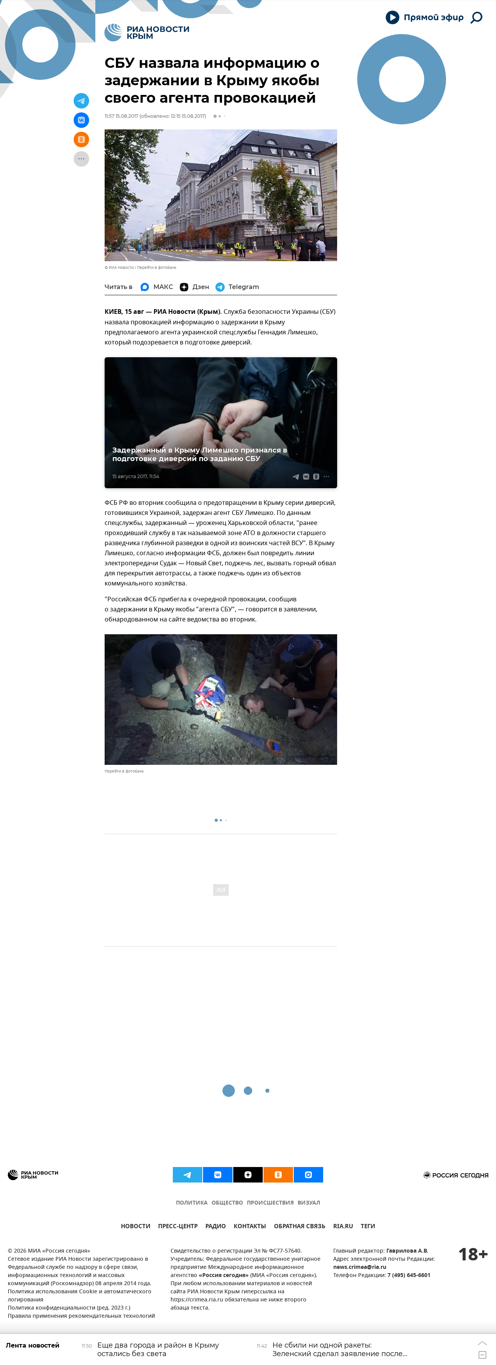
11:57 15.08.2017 (121, 116)
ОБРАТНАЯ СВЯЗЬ (300, 1227)
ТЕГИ (368, 1227)
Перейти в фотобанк (156, 267)
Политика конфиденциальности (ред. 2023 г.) (69, 1308)
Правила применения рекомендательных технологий (81, 1316)
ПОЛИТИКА (192, 1203)
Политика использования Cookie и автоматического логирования (80, 1296)
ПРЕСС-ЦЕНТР (178, 1227)
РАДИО (215, 1227)
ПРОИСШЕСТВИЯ (270, 1203)
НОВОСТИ (135, 1227)
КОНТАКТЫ (250, 1227)
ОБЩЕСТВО (227, 1203)
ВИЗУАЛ (309, 1203)
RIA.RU (343, 1227)
